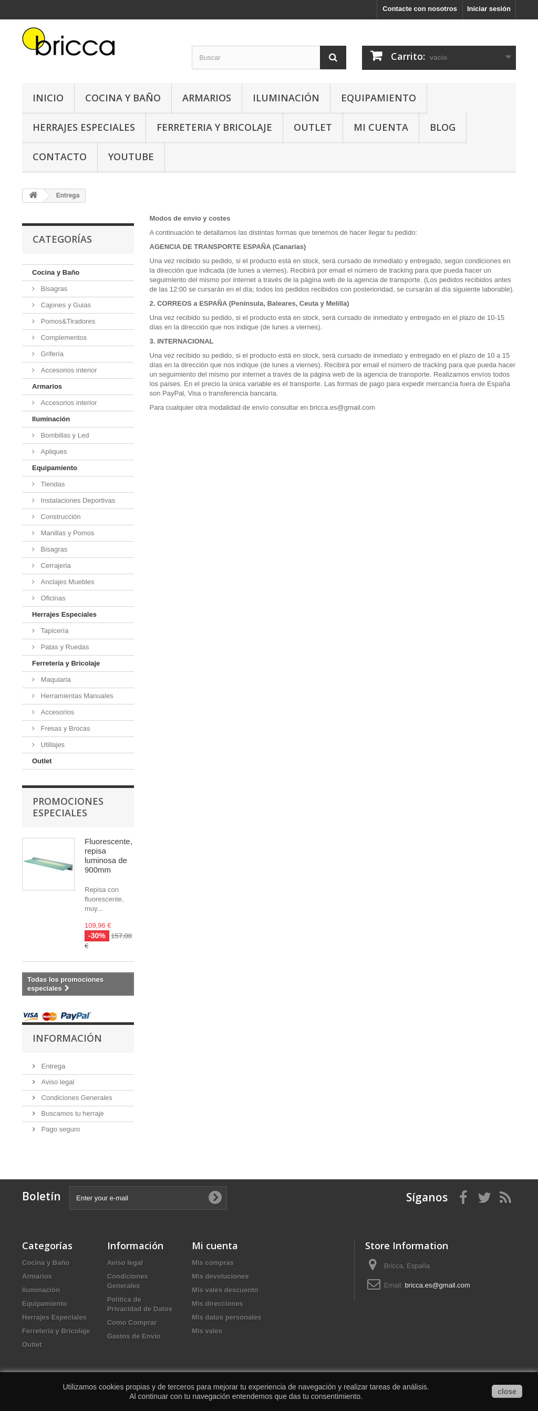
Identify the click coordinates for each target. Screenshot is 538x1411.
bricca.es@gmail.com (437, 1285)
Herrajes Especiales (84, 127)
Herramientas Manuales (76, 696)
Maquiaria (55, 679)
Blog (443, 127)
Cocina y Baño (123, 97)
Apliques (53, 451)
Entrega (52, 1066)
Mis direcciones (217, 1304)
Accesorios (56, 712)
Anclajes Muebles (67, 582)
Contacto (60, 156)
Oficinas (52, 598)
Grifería (51, 354)
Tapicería (53, 631)
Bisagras (53, 289)
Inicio (48, 97)
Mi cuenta (215, 1245)
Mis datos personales (226, 1317)
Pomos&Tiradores (67, 321)
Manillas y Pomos (66, 533)
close (507, 1391)
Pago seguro (59, 1129)
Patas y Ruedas (64, 647)
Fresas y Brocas (64, 728)
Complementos (63, 337)
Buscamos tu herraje (71, 1113)
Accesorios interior (68, 370)
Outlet (313, 127)
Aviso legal (56, 1082)
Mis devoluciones (220, 1276)
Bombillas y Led (64, 435)
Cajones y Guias (65, 305)
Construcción (59, 517)
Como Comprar (132, 1322)
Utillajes (52, 745)
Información (67, 1038)
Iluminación (286, 97)
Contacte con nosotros (419, 9)
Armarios (206, 97)
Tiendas (52, 484)
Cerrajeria (55, 565)
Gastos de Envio (134, 1336)
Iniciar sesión (489, 9)
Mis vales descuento (225, 1290)
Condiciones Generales (75, 1098)
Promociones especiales (68, 807)
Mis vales (207, 1331)
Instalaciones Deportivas (77, 500)
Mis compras (212, 1263)
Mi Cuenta (381, 127)
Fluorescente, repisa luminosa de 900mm (108, 855)
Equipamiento (378, 97)
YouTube (131, 156)
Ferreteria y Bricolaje (214, 127)
